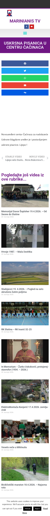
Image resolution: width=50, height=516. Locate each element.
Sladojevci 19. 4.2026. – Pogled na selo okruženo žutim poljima (22, 290)
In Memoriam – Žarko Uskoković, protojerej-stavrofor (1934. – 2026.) (25, 368)
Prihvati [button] (27, 509)
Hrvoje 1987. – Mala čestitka (16, 251)
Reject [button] (37, 509)
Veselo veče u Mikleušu (14, 447)
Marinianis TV (25, 21)
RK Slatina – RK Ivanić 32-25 (16, 329)
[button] (25, 33)
